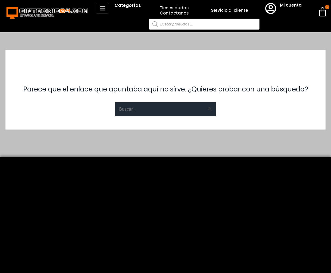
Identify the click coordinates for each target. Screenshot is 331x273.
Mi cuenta (291, 5)
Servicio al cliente (229, 10)
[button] (102, 8)
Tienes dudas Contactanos (174, 10)
